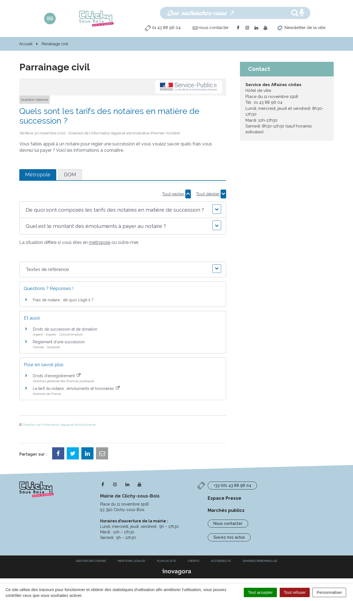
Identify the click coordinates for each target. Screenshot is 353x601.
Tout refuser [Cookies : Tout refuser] (295, 592)
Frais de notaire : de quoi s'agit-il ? (63, 300)
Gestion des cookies (91, 560)
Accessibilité (221, 560)
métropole (99, 242)
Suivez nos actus (229, 537)
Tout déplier (211, 194)
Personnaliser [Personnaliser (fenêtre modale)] (329, 592)
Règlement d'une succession (59, 342)
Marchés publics (226, 510)
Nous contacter (227, 523)
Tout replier (176, 194)
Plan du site (166, 560)
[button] (123, 210)
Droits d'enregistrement (57, 376)
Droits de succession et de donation (65, 329)
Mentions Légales (131, 560)
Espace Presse (224, 498)
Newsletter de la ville (300, 27)
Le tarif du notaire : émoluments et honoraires (76, 388)
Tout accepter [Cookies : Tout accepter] (260, 592)
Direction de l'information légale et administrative (59, 425)
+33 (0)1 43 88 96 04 (232, 485)
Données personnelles (260, 560)
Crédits (193, 560)
